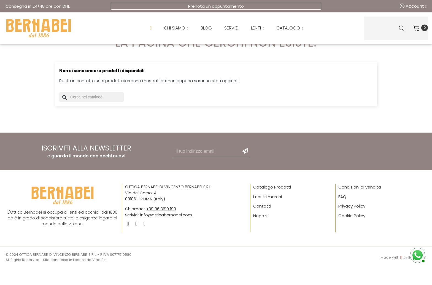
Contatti (262, 223)
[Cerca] (91, 114)
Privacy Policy (351, 223)
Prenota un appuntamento (216, 6)
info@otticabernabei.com (166, 232)
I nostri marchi (267, 214)
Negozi (260, 233)
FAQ (342, 214)
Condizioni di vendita (359, 204)
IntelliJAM (417, 274)
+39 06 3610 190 (161, 226)
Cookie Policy (351, 233)
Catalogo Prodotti (272, 204)
